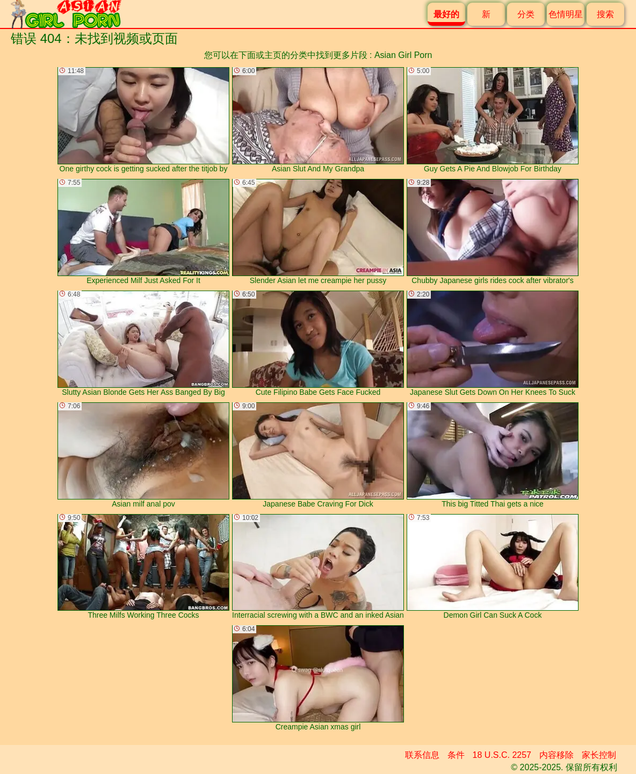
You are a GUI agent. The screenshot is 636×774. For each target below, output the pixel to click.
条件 (456, 754)
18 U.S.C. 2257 (502, 754)
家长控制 (599, 754)
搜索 (605, 14)
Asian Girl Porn (403, 55)
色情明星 (565, 14)
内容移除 (556, 754)
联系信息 (422, 754)
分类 (525, 14)
